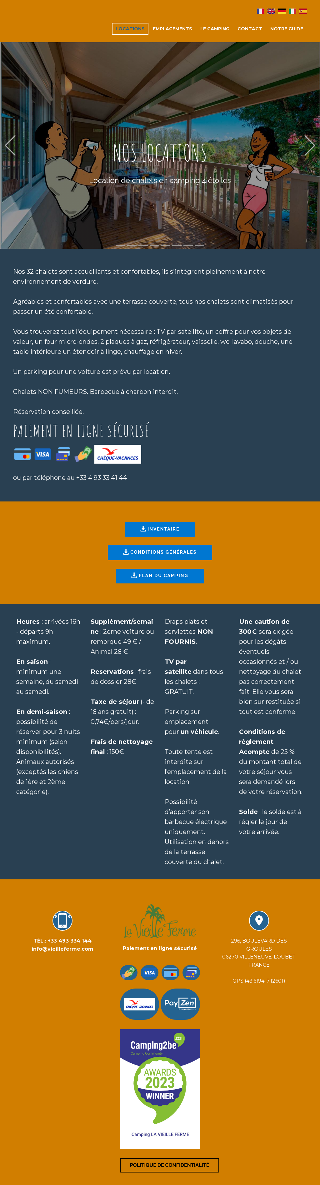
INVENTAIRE (160, 529)
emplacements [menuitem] (172, 29)
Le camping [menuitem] (214, 29)
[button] (10, 145)
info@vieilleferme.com (62, 949)
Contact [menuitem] (250, 29)
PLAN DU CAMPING (159, 576)
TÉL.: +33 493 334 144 (62, 941)
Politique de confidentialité (169, 1165)
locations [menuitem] (130, 29)
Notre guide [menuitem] (286, 29)
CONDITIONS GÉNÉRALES (160, 552)
